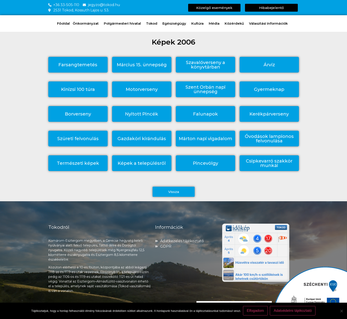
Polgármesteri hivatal (123, 23)
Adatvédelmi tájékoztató (293, 311)
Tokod (153, 23)
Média (215, 23)
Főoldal (63, 23)
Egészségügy (175, 23)
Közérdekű (235, 23)
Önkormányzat (87, 23)
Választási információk (269, 23)
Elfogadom (255, 311)
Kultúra (198, 23)
